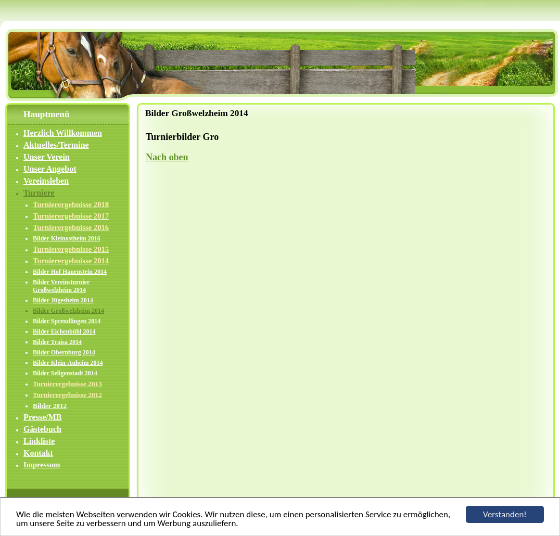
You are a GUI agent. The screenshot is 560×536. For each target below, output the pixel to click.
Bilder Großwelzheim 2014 (68, 310)
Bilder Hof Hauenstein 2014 (70, 271)
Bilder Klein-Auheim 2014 (68, 362)
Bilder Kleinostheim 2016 (66, 238)
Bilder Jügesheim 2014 (63, 300)
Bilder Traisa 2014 (57, 342)
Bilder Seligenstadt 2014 (65, 373)
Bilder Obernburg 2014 (64, 352)
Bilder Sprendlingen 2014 (66, 321)
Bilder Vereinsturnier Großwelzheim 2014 (61, 285)
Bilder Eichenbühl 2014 (64, 331)
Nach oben (167, 157)
